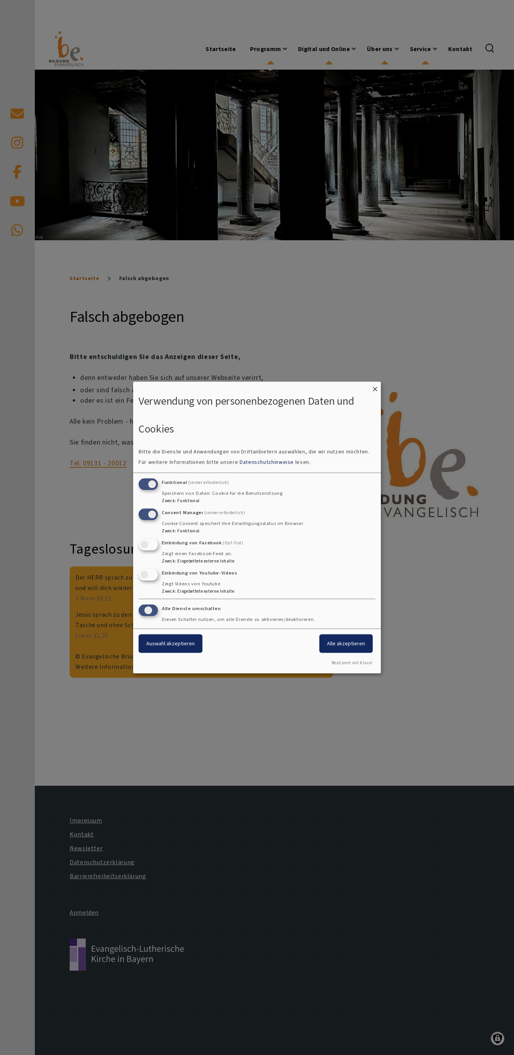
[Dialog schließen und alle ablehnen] (375, 386)
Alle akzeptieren (346, 643)
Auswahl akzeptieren (170, 643)
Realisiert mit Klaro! (352, 663)
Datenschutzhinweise (267, 462)
